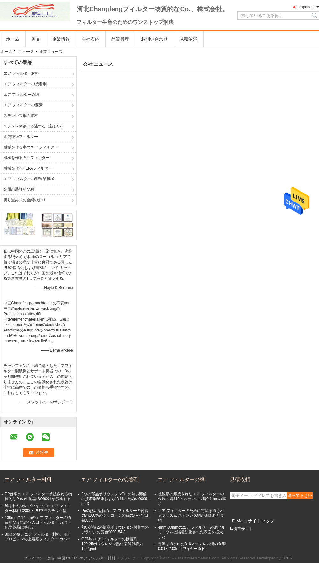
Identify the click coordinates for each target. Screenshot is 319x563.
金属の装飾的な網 (19, 189)
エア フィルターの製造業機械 (29, 179)
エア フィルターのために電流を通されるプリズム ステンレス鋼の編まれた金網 (191, 515)
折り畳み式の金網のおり (25, 200)
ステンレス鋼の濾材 (21, 115)
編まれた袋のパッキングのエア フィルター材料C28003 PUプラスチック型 (38, 508)
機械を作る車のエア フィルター (31, 147)
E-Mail (238, 520)
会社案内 (91, 39)
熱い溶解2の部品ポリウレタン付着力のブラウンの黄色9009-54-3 (115, 529)
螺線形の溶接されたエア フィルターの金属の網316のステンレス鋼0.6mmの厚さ (192, 499)
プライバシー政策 (39, 558)
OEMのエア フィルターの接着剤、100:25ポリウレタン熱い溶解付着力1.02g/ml (112, 544)
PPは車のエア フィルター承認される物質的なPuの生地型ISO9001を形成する (38, 496)
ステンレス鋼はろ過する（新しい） (34, 126)
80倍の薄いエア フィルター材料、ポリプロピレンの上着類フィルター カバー (38, 536)
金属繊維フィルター (21, 136)
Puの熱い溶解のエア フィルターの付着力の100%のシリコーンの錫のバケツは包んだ (115, 515)
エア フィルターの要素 (23, 105)
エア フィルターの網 (21, 94)
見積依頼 (188, 39)
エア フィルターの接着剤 (25, 84)
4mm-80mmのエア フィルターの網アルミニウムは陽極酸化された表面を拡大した (191, 532)
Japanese (307, 7)
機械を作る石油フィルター (26, 158)
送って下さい (299, 495)
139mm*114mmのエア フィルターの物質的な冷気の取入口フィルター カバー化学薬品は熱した (38, 522)
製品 (35, 39)
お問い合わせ (154, 39)
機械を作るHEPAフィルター (28, 168)
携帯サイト (241, 529)
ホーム (12, 39)
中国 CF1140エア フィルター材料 (86, 558)
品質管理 (120, 39)
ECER (287, 558)
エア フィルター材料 (21, 73)
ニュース (26, 51)
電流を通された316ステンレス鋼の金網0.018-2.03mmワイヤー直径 (192, 546)
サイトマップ (261, 520)
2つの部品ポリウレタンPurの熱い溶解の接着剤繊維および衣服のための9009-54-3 (115, 499)
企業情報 (61, 39)
